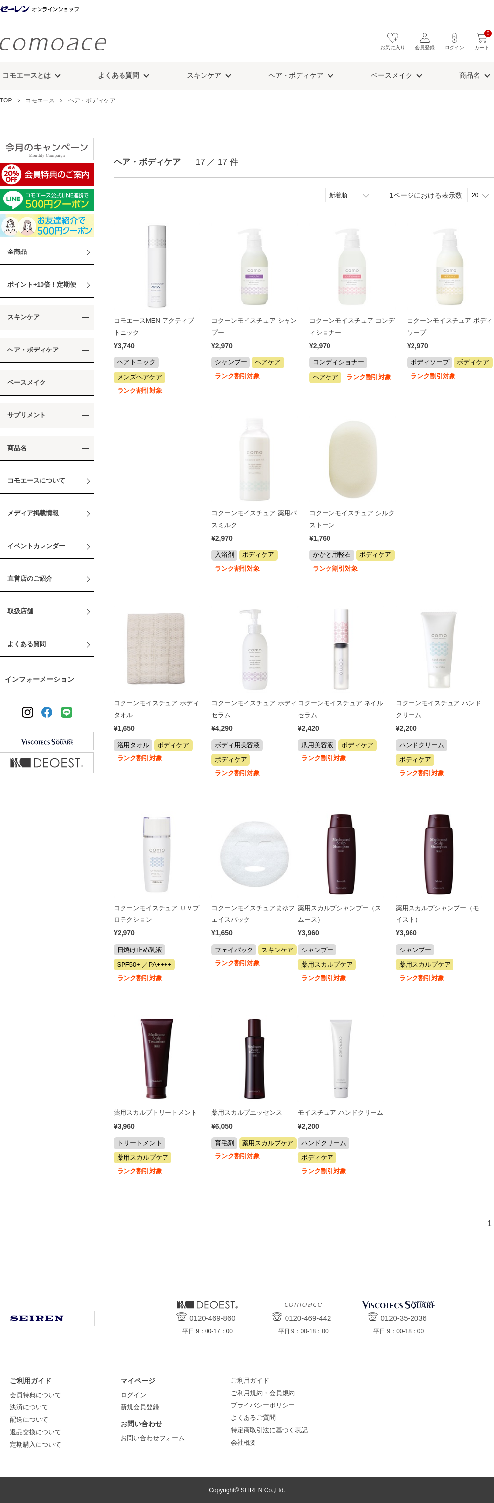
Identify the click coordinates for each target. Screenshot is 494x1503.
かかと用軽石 (332, 554)
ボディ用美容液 (237, 745)
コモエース (53, 44)
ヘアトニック (136, 362)
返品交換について (35, 1432)
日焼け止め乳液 (139, 949)
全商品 (17, 251)
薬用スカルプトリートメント (155, 1112)
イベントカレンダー (36, 546)
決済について (29, 1407)
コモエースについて (36, 480)
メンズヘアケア (139, 377)
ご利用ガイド (250, 1380)
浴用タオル (133, 745)
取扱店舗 (20, 611)
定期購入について (35, 1444)
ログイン (133, 1395)
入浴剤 (224, 554)
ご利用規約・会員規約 (263, 1393)
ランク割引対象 (139, 390)
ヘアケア (268, 362)
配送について (29, 1419)
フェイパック (234, 949)
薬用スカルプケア (327, 964)
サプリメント (26, 415)
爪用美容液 (317, 745)
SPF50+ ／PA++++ (144, 964)
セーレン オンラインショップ (39, 9)
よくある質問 (26, 644)
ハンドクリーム (421, 745)
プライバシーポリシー (263, 1405)
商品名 (469, 75)
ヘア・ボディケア (296, 75)
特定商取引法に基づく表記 (269, 1430)
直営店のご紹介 (29, 578)
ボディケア (473, 362)
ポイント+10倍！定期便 (41, 284)
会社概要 (243, 1442)
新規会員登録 (140, 1407)
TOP (6, 100)
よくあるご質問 (253, 1417)
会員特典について (35, 1395)
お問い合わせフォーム (153, 1438)
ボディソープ (430, 362)
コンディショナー (338, 362)
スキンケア (204, 75)
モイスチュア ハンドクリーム (340, 1112)
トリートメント (139, 1143)
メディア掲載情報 (33, 513)
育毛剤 (224, 1143)
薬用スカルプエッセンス (246, 1112)
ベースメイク (391, 75)
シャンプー (231, 362)
